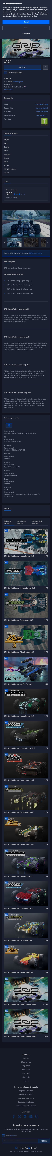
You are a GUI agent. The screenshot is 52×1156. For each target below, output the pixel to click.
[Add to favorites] (45, 67)
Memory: (7, 454)
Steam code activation (26, 1094)
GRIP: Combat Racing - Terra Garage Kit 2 (18, 812)
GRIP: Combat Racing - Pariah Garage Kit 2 (19, 780)
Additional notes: (7, 488)
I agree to (11, 1135)
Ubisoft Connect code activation (26, 1106)
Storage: (7, 471)
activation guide (18, 82)
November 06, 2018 (42, 108)
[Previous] (5, 243)
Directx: (6, 479)
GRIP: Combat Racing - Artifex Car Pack (18, 684)
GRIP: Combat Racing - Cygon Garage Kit (18, 876)
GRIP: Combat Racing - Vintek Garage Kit (18, 972)
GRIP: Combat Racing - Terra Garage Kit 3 (18, 620)
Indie (41, 104)
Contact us (26, 1081)
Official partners (26, 1062)
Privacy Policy (26, 1073)
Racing (46, 104)
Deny (26, 28)
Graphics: (7, 462)
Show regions (8, 90)
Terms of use (26, 1070)
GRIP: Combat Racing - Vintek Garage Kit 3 (19, 652)
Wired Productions (42, 112)
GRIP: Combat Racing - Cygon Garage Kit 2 (19, 716)
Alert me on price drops (15, 73)
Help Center (26, 1066)
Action (37, 104)
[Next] (47, 243)
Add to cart (22, 67)
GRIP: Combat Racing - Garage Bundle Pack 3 (20, 1036)
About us (26, 1058)
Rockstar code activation (26, 1102)
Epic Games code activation (26, 1098)
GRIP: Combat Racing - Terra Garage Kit (18, 940)
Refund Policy (26, 1077)
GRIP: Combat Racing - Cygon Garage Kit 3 (19, 556)
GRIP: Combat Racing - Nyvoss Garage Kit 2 (19, 748)
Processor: (7, 445)
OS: (5, 437)
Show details (26, 34)
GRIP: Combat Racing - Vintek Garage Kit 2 (19, 844)
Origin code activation (26, 1091)
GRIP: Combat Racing (35, 253)
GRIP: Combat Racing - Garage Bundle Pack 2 (20, 1004)
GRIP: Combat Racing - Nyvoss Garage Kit (19, 908)
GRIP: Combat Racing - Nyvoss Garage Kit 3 (19, 588)
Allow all (26, 22)
